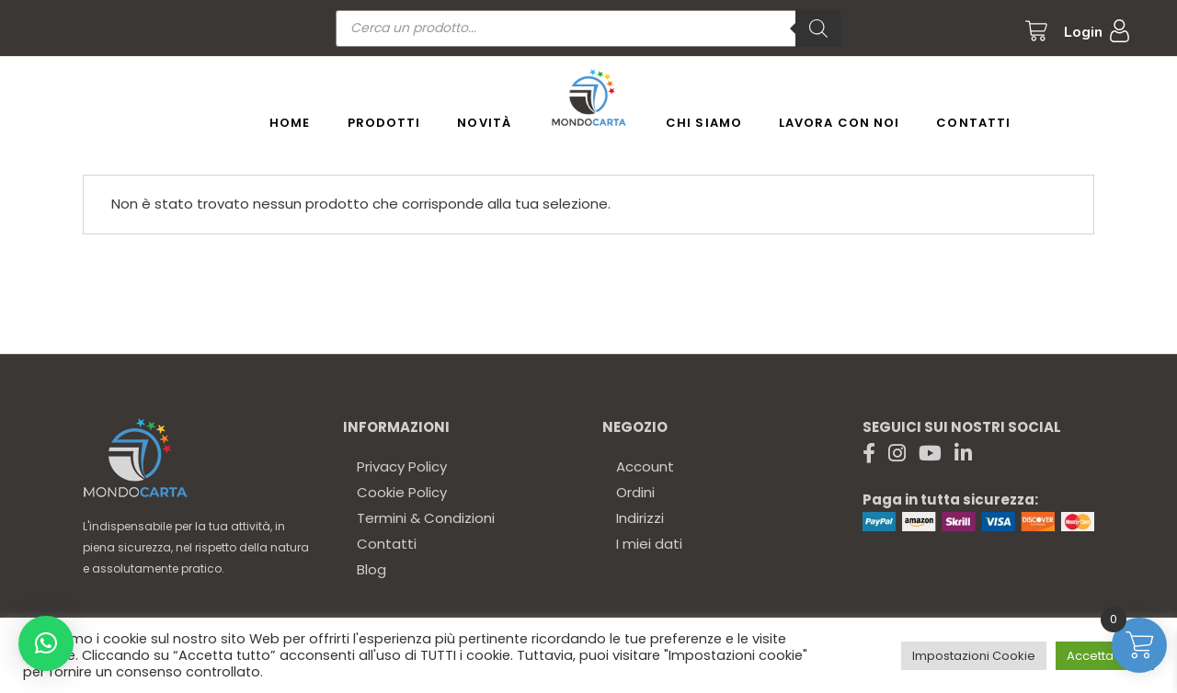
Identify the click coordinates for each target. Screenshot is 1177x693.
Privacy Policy (402, 466)
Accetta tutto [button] (1105, 656)
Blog (371, 569)
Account (645, 466)
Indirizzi (640, 518)
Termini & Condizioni (426, 518)
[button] (46, 643)
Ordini (635, 492)
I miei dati (649, 543)
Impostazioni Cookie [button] (973, 656)
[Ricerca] (818, 28)
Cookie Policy (402, 492)
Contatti (387, 543)
